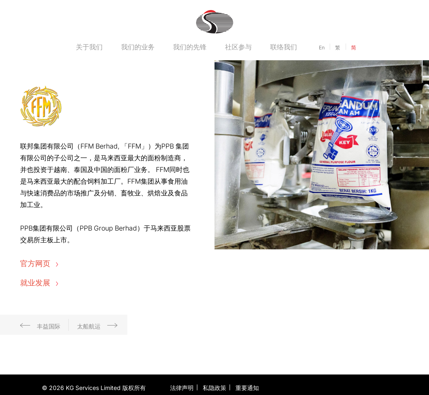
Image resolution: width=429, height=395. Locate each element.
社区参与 (238, 47)
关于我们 (89, 47)
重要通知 (247, 387)
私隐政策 (214, 387)
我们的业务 (138, 47)
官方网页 (39, 263)
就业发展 (39, 283)
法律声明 (182, 387)
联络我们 (283, 47)
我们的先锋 (190, 47)
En (322, 47)
